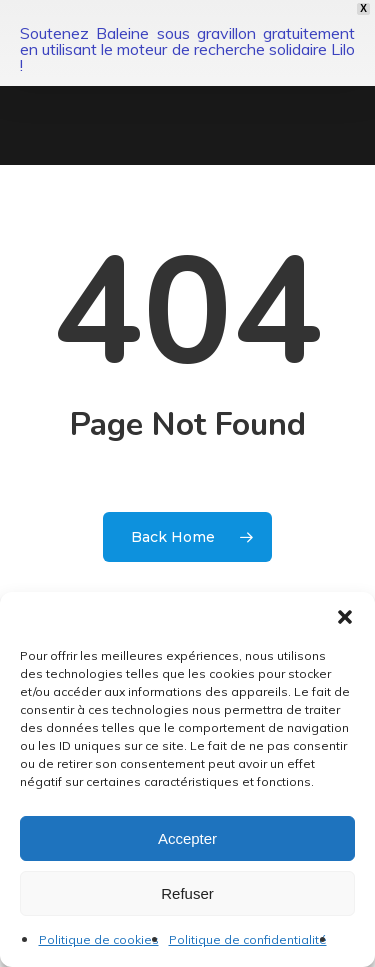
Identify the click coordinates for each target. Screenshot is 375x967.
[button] (345, 617)
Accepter (187, 838)
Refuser (187, 893)
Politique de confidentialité (248, 939)
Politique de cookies (99, 939)
